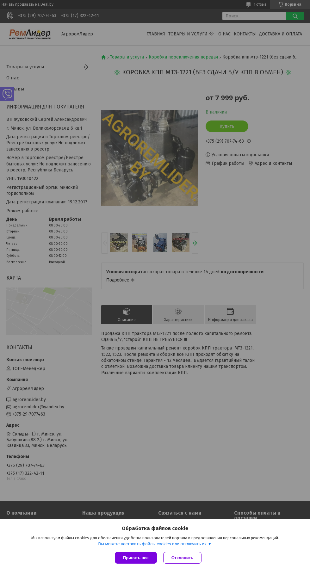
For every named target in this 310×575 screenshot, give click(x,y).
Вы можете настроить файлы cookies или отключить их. (153, 543)
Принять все (136, 557)
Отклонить (182, 557)
